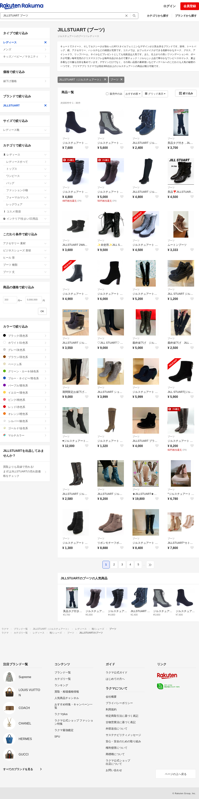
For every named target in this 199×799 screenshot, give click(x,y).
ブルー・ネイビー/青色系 (25, 378)
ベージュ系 (25, 364)
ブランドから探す (186, 15)
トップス (26, 168)
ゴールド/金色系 (25, 428)
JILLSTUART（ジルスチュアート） (82, 79)
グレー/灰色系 (25, 349)
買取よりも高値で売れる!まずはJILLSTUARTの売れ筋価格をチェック (25, 471)
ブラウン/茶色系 (25, 357)
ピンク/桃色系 (25, 399)
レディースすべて (26, 161)
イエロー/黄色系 (25, 392)
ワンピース (26, 175)
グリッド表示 (155, 93)
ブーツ (116, 79)
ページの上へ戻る (176, 774)
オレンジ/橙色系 (25, 413)
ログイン (169, 6)
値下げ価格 (25, 81)
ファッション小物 (26, 190)
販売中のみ (114, 93)
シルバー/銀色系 (25, 421)
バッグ (26, 183)
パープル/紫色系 (25, 385)
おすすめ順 (132, 93)
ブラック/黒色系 (25, 335)
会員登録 (189, 6)
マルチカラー (25, 435)
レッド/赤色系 (25, 406)
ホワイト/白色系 (25, 342)
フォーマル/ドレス (26, 197)
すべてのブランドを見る (18, 769)
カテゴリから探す (158, 15)
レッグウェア (26, 204)
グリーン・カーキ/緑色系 (25, 371)
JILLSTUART (25, 105)
